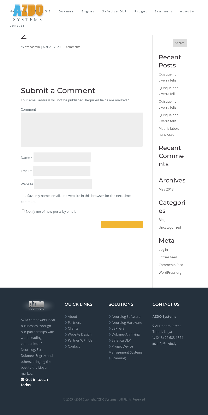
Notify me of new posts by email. (51, 211)
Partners (74, 322)
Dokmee (66, 11)
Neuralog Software (126, 316)
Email (26, 171)
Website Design (80, 334)
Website (27, 184)
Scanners (163, 11)
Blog (162, 219)
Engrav (88, 11)
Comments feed (171, 265)
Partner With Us (80, 340)
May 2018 (166, 189)
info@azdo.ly (166, 343)
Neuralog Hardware (127, 322)
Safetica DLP (114, 11)
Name (27, 157)
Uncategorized (170, 227)
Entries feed (168, 257)
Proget (141, 11)
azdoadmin (32, 47)
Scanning (119, 358)
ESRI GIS (43, 11)
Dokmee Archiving (126, 334)
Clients (73, 328)
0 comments (72, 47)
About (186, 11)
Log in (163, 249)
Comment (28, 109)
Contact (17, 26)
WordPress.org (170, 272)
